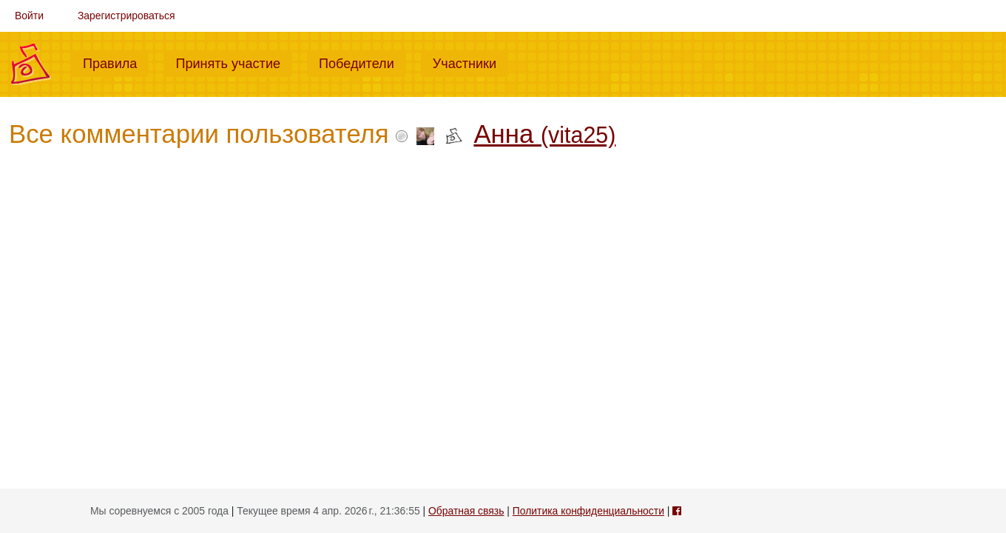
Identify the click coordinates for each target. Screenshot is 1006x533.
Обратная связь (466, 511)
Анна (544, 134)
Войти (29, 15)
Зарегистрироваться (126, 15)
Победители (362, 62)
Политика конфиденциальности (588, 511)
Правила (116, 62)
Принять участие (233, 62)
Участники (470, 62)
